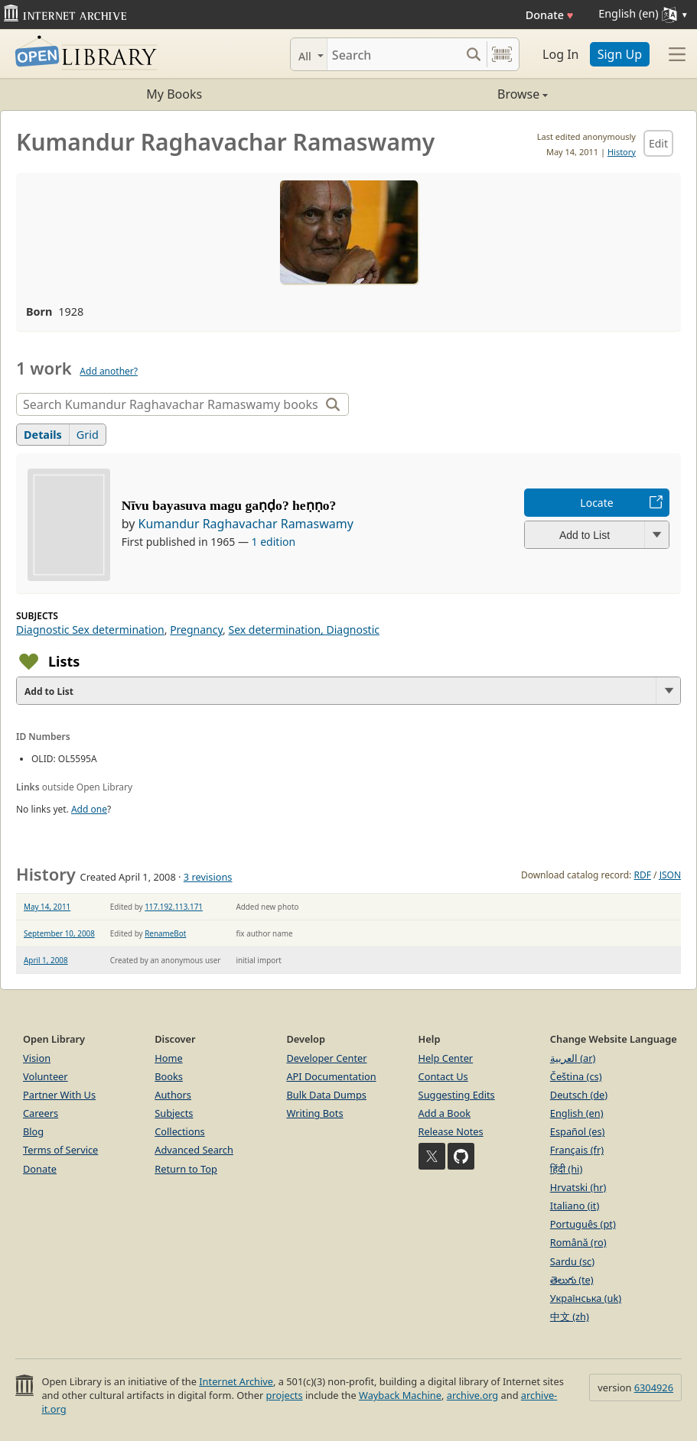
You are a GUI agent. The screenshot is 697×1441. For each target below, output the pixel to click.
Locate (596, 502)
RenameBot (165, 933)
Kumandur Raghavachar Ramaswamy (245, 523)
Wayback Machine (400, 1395)
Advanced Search (194, 1150)
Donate (550, 15)
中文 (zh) (569, 1316)
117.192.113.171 (174, 906)
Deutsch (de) (578, 1095)
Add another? (109, 371)
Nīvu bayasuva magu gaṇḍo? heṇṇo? (229, 505)
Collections (180, 1131)
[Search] (394, 54)
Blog (33, 1131)
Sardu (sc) (572, 1261)
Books (169, 1076)
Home (168, 1058)
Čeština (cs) (576, 1076)
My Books (174, 94)
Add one (89, 809)
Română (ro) (578, 1242)
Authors (173, 1095)
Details (43, 434)
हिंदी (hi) (566, 1169)
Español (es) (577, 1131)
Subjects (174, 1113)
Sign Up (620, 54)
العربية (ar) (572, 1058)
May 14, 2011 (47, 906)
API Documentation (331, 1076)
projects (284, 1395)
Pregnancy (196, 629)
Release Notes (451, 1131)
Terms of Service (60, 1150)
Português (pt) (583, 1224)
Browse (449, 94)
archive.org (472, 1395)
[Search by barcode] (502, 54)
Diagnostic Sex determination (90, 629)
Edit (658, 143)
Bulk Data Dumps (326, 1095)
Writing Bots (314, 1113)
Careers (40, 1113)
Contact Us (443, 1076)
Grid (88, 434)
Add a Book (445, 1113)
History (621, 151)
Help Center (446, 1058)
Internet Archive (236, 1381)
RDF (641, 874)
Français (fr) (577, 1150)
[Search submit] (473, 54)
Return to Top (186, 1169)
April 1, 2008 (46, 960)
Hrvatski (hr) (578, 1187)
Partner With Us (59, 1095)
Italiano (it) (575, 1205)
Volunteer (45, 1076)
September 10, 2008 (59, 933)
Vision (36, 1058)
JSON (670, 874)
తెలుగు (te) (572, 1280)
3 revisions (208, 877)
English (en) (577, 1113)
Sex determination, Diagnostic (303, 629)
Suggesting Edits (457, 1095)
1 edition (274, 541)
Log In (560, 54)
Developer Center (326, 1058)
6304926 (653, 1387)
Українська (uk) (585, 1298)
